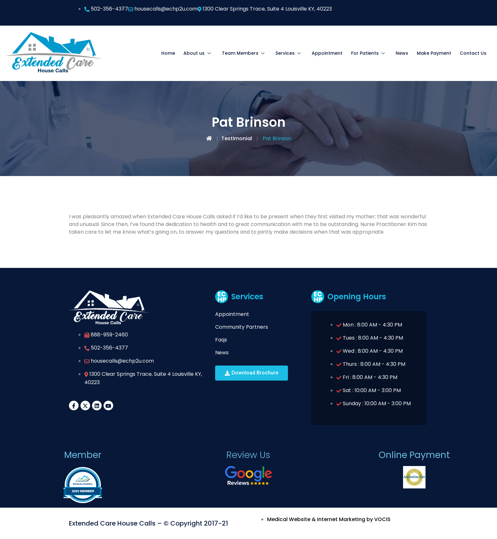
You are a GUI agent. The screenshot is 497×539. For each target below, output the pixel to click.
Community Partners (241, 327)
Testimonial (236, 138)
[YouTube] (108, 405)
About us (210, 53)
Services (296, 53)
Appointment (332, 53)
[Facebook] (74, 405)
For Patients (373, 53)
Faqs (221, 339)
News (404, 53)
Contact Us (473, 53)
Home (181, 53)
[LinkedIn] (97, 405)
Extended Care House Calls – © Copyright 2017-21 (148, 523)
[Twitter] (85, 405)
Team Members (253, 53)
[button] (251, 373)
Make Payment (435, 53)
